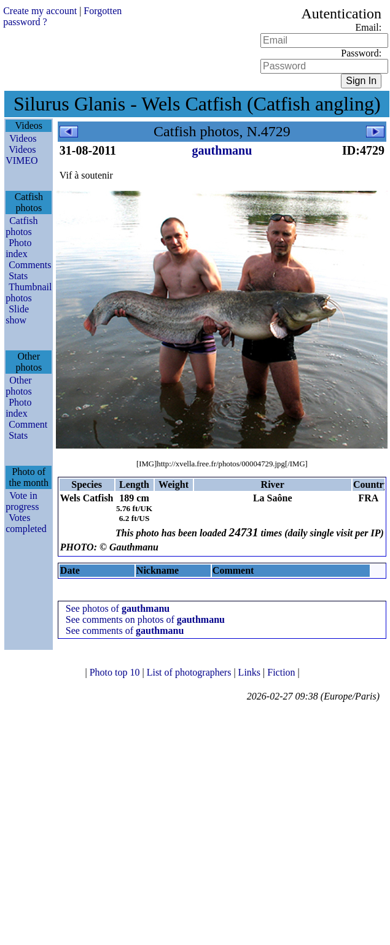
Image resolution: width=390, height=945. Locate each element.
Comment (28, 424)
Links (250, 672)
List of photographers (190, 672)
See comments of (125, 630)
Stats (18, 276)
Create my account (40, 11)
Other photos (19, 385)
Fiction (282, 672)
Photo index (18, 248)
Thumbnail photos (29, 292)
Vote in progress (22, 501)
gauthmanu (222, 150)
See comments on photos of (145, 619)
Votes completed (26, 523)
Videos (22, 138)
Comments (30, 265)
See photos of (118, 608)
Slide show (17, 314)
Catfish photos (21, 226)
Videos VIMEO (21, 155)
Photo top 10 (116, 672)
